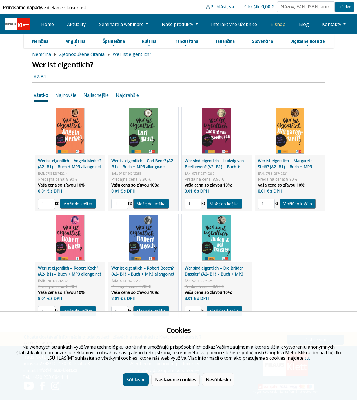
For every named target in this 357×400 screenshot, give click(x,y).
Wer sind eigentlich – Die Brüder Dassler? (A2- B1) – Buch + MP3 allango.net (214, 274)
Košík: (261, 7)
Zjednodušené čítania (82, 54)
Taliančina (225, 42)
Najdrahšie (127, 95)
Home (47, 24)
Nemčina (40, 42)
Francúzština (185, 42)
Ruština (149, 42)
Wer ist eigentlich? (132, 54)
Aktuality (76, 24)
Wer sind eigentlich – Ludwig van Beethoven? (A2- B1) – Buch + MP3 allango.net (214, 166)
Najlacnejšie (96, 95)
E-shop (277, 24)
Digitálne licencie (307, 42)
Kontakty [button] (332, 24)
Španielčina (114, 42)
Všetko (41, 95)
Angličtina (75, 42)
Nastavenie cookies (175, 380)
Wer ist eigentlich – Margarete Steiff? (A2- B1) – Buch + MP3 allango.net (285, 166)
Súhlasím (135, 380)
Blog (304, 24)
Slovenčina (262, 41)
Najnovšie (65, 95)
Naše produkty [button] (178, 24)
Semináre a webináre (122, 24)
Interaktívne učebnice (234, 24)
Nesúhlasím (218, 380)
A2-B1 (40, 77)
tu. (307, 358)
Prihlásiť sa (222, 7)
